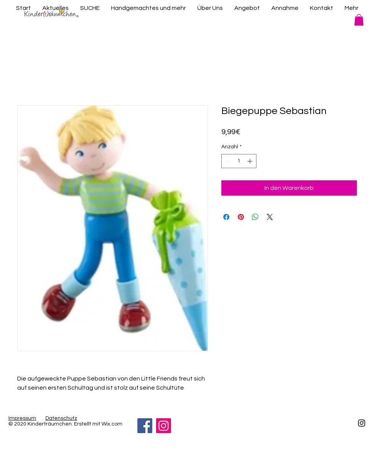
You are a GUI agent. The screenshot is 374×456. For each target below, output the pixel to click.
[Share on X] (269, 217)
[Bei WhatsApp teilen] (255, 217)
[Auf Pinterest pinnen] (240, 217)
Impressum (22, 418)
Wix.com (112, 424)
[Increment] (250, 161)
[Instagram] (163, 425)
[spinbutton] (239, 161)
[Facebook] (144, 425)
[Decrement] (227, 161)
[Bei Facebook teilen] (226, 217)
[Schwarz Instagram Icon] (361, 423)
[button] (359, 20)
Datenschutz (61, 418)
